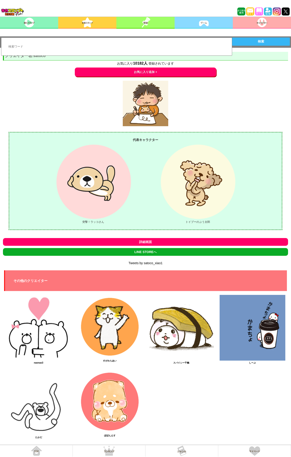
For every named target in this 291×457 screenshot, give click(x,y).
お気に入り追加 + (145, 72)
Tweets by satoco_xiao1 (145, 263)
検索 (261, 41)
